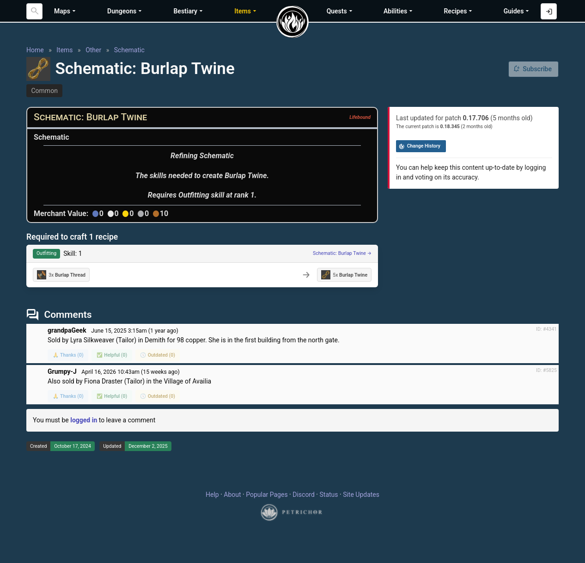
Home (35, 50)
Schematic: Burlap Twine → (342, 253)
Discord (303, 494)
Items (64, 50)
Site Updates (361, 494)
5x (344, 274)
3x (61, 274)
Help (212, 494)
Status (328, 494)
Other (93, 50)
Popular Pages (266, 494)
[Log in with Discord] (549, 11)
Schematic (129, 50)
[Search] (34, 11)
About (232, 494)
